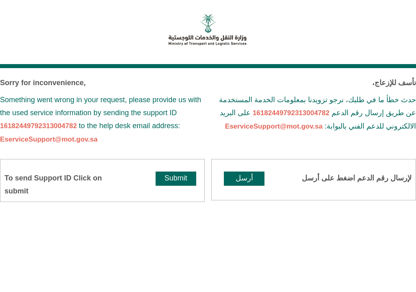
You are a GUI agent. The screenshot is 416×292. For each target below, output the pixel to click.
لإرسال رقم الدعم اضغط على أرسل (357, 178)
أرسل (244, 178)
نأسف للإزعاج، (394, 83)
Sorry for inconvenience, (43, 83)
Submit (176, 178)
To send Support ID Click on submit (53, 184)
